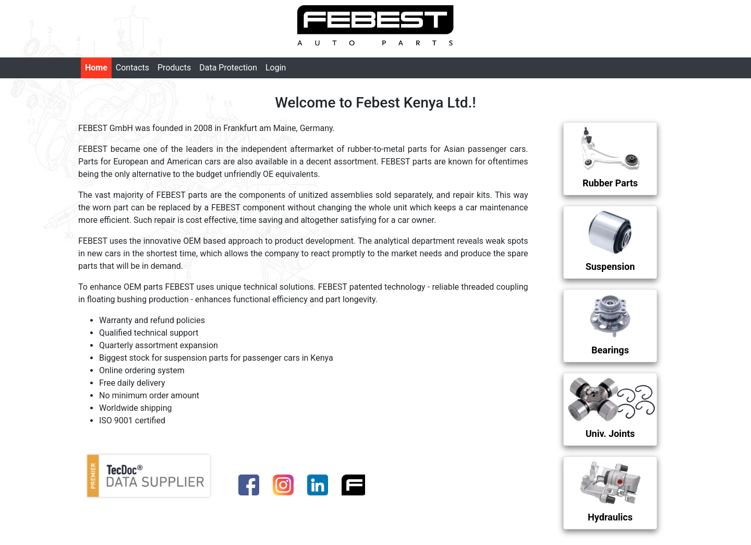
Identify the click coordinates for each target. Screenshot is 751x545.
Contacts (132, 68)
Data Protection (228, 68)
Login (275, 68)
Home (96, 68)
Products (174, 68)
